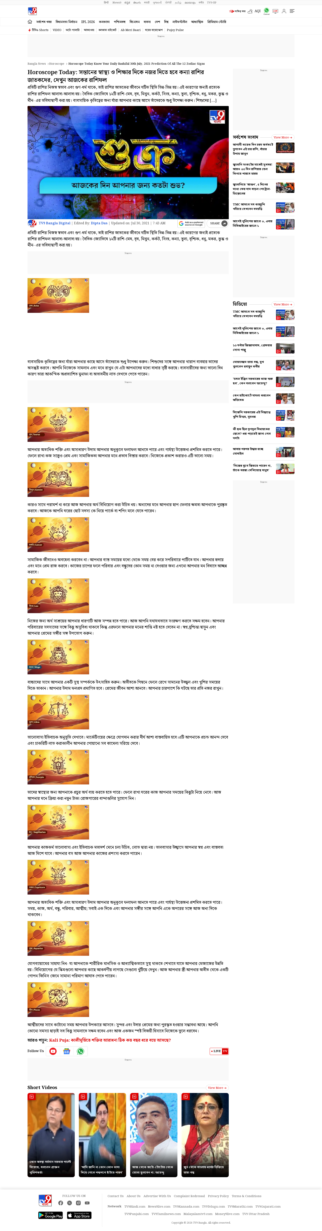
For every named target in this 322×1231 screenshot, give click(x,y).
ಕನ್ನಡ (127, 3)
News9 (117, 3)
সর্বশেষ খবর (44, 22)
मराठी (147, 3)
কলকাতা (104, 22)
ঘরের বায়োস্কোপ (154, 30)
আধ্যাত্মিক (197, 22)
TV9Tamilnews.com (166, 1214)
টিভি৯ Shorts (40, 30)
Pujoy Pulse (175, 30)
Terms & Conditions (246, 1196)
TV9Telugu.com (213, 1206)
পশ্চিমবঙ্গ (119, 22)
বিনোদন (135, 22)
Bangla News (37, 64)
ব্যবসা (147, 22)
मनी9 (201, 3)
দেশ (157, 22)
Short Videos (42, 1087)
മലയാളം (190, 3)
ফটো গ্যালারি (72, 30)
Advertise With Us (157, 1196)
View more (217, 1088)
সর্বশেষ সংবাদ (245, 137)
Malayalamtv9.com (198, 1214)
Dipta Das (99, 223)
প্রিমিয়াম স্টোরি (216, 22)
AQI (258, 11)
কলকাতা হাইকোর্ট (107, 30)
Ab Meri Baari (131, 30)
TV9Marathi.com (240, 1206)
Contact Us (116, 1196)
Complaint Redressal (189, 1196)
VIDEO (57, 30)
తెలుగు (137, 3)
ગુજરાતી (157, 3)
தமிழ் (178, 3)
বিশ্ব (166, 22)
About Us (133, 1196)
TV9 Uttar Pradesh (256, 1214)
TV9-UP (211, 3)
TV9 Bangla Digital (54, 223)
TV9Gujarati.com (268, 1206)
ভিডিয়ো (240, 304)
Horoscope (56, 64)
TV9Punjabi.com (136, 1214)
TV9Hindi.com (134, 1206)
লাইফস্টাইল (179, 22)
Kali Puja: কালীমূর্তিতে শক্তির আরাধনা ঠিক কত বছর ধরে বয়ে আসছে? (110, 1040)
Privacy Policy (218, 1196)
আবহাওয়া (89, 30)
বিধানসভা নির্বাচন (66, 22)
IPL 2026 (88, 22)
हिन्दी (106, 3)
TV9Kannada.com (186, 1206)
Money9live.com (227, 1214)
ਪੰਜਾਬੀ (168, 3)
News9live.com (159, 1206)
